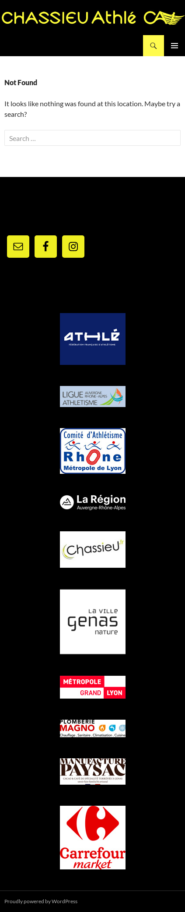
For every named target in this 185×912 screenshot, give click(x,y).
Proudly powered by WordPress (40, 901)
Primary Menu (174, 45)
